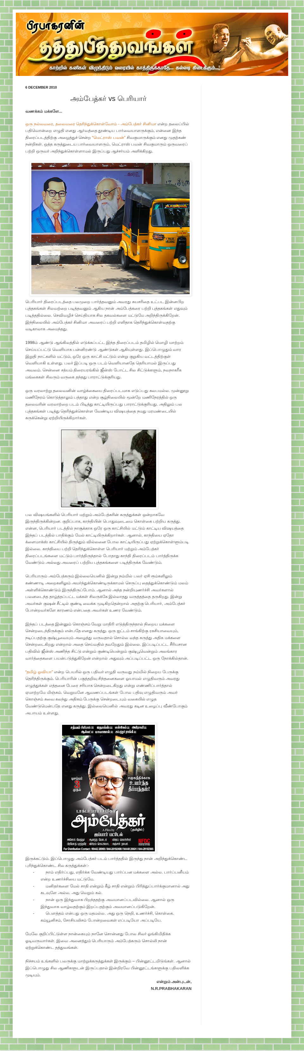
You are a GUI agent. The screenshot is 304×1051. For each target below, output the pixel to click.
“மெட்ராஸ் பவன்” (108, 137)
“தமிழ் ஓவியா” (39, 671)
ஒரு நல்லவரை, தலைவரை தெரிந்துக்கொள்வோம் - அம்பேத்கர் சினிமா (90, 123)
